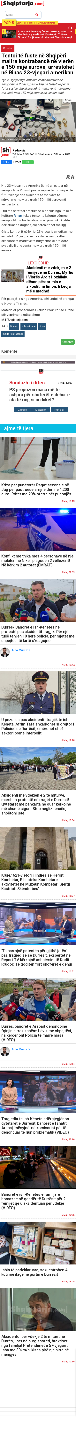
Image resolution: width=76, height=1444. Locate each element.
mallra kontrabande (13, 334)
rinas (42, 326)
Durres (14, 326)
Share (6, 162)
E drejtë (22, 409)
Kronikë (7, 48)
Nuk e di (59, 409)
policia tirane (28, 326)
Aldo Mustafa (21, 650)
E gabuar (40, 409)
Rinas (18, 215)
